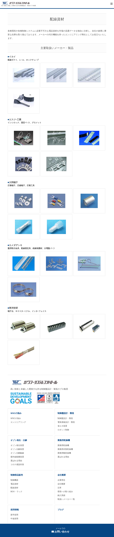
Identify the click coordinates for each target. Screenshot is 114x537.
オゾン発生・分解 (19, 440)
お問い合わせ (60, 531)
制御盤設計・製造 (66, 413)
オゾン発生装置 (17, 445)
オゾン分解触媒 (17, 453)
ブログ (61, 509)
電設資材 (14, 484)
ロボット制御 (63, 430)
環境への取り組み (65, 491)
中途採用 (14, 518)
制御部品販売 (17, 475)
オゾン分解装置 (17, 449)
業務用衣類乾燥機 (65, 449)
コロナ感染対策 (17, 464)
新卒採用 (14, 515)
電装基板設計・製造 (66, 422)
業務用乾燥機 (64, 440)
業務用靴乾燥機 (64, 453)
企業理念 (61, 480)
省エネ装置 (62, 426)
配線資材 (14, 488)
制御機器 (14, 480)
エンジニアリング (18, 422)
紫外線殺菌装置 (17, 457)
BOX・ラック (16, 491)
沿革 (59, 488)
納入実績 (61, 495)
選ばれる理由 (16, 461)
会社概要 (62, 475)
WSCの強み (16, 413)
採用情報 (15, 509)
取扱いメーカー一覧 (66, 499)
